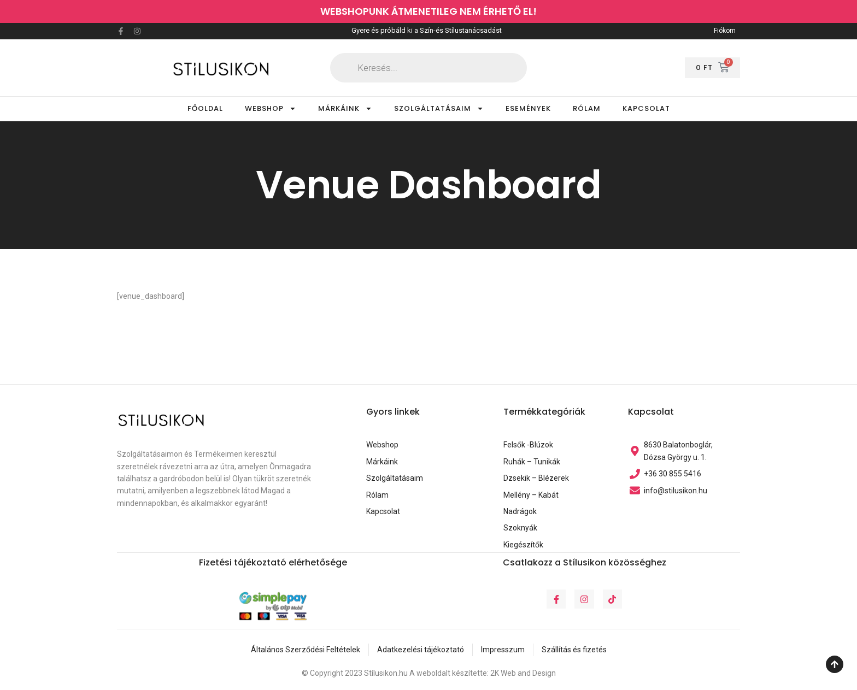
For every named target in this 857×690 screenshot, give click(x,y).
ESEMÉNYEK (528, 108)
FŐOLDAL (205, 108)
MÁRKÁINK (345, 108)
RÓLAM (587, 108)
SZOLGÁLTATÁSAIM (439, 108)
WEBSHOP (270, 108)
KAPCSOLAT (646, 108)
